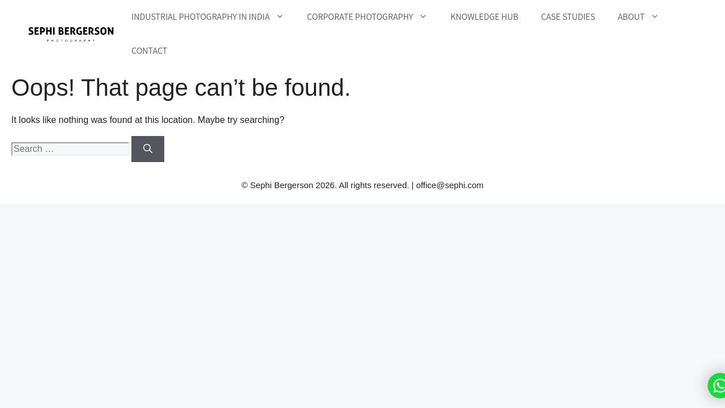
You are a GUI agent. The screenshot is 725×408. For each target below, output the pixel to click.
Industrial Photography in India (213, 17)
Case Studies (568, 17)
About (644, 17)
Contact (149, 51)
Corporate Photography (373, 17)
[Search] (147, 149)
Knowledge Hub (484, 17)
